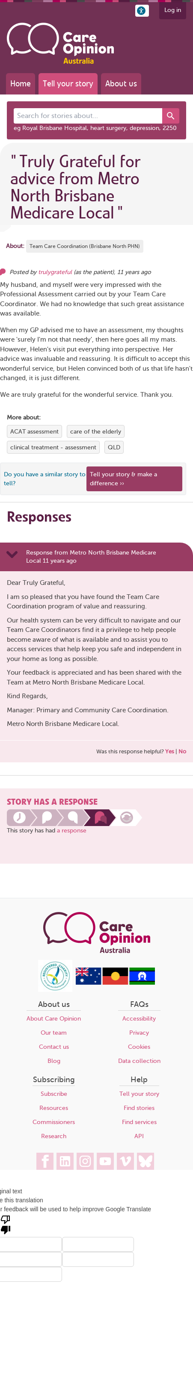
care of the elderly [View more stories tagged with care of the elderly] (95, 431)
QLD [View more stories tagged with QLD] (114, 447)
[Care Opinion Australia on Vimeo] (125, 1161)
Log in (172, 10)
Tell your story (68, 83)
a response (71, 830)
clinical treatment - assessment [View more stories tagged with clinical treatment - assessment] (53, 447)
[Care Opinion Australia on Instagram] (85, 1161)
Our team (54, 1033)
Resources (53, 1108)
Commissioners (54, 1122)
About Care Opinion (54, 1018)
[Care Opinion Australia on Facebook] (44, 1161)
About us (121, 83)
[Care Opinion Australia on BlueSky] (145, 1161)
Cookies (139, 1047)
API (139, 1136)
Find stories (139, 1108)
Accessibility (139, 1018)
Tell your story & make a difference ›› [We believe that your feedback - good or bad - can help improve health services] (123, 479)
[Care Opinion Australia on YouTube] (105, 1161)
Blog (54, 1061)
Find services (139, 1122)
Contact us (54, 1047)
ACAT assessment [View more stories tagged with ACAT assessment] (34, 431)
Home (20, 83)
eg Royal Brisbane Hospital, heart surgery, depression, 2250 (95, 128)
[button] (142, 11)
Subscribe (54, 1094)
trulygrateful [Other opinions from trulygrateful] (55, 272)
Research (53, 1136)
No (182, 751)
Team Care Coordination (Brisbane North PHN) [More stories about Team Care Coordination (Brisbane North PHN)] (85, 246)
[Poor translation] (5, 1224)
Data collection (139, 1061)
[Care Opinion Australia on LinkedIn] (65, 1161)
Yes (169, 751)
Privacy (139, 1033)
